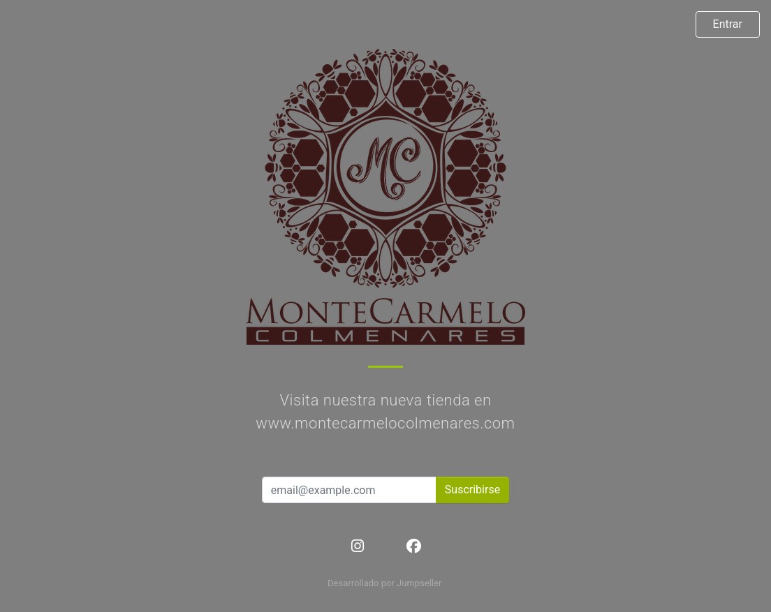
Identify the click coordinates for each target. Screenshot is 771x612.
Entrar (727, 24)
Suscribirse (472, 489)
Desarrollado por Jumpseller (384, 583)
